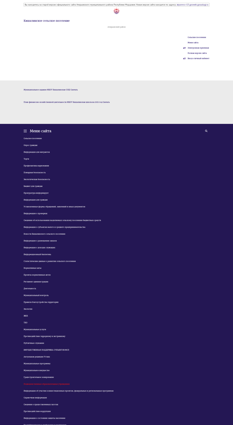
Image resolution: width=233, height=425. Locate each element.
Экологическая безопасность (37, 179)
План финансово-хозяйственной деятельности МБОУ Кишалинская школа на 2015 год (63, 102)
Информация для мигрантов (37, 152)
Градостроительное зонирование (39, 377)
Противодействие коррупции (37, 411)
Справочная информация (35, 398)
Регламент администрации (36, 282)
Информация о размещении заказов (40, 241)
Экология (28, 309)
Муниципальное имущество (37, 370)
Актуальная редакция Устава (37, 357)
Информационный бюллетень (37, 254)
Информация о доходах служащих (39, 248)
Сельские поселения (197, 37)
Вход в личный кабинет (198, 58)
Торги (26, 159)
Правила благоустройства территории (41, 302)
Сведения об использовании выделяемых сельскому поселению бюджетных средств (62, 220)
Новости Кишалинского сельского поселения (44, 234)
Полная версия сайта (197, 53)
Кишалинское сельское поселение (47, 20)
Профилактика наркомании (36, 166)
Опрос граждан (30, 145)
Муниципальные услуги (35, 329)
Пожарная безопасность (35, 172)
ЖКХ (26, 316)
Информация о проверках (35, 213)
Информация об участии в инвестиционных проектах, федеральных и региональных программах (69, 391)
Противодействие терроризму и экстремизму (44, 336)
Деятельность (30, 288)
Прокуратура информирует (36, 193)
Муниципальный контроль (36, 295)
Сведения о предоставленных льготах (41, 404)
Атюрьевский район (117, 27)
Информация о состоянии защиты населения (44, 418)
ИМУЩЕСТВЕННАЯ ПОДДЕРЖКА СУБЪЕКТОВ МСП (46, 350)
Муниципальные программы (37, 364)
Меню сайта (193, 43)
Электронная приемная (198, 48)
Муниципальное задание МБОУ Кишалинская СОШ (47, 90)
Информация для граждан (36, 200)
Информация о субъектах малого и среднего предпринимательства (54, 227)
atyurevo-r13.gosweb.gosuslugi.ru (192, 4)
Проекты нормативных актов (37, 275)
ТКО (25, 323)
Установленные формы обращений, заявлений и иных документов (54, 207)
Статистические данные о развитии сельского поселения (50, 261)
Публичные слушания (34, 343)
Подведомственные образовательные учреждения (47, 384)
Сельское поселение (33, 138)
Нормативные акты (32, 268)
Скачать (74, 90)
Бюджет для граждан (33, 186)
